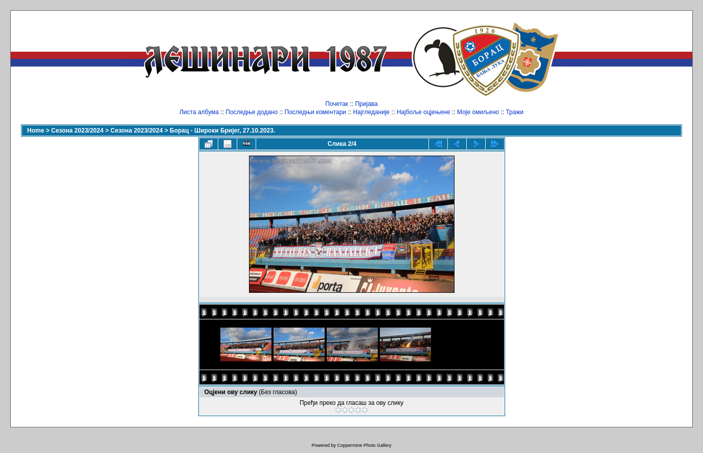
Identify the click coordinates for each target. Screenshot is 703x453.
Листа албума (199, 112)
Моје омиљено (478, 112)
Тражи (515, 112)
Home (35, 130)
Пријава (366, 103)
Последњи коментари (316, 112)
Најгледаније (371, 112)
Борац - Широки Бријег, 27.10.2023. (222, 130)
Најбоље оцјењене (423, 112)
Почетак (336, 103)
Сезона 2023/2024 (77, 130)
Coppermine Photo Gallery (364, 445)
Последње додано (251, 112)
